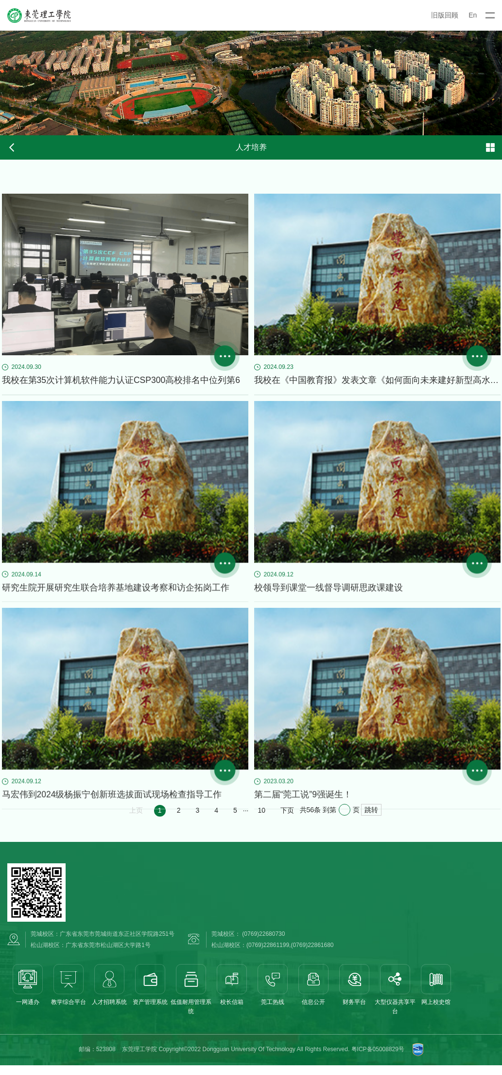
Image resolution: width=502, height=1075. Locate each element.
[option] (251, 83)
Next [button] (497, 83)
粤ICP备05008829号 (377, 1060)
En (472, 15)
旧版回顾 (444, 15)
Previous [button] (5, 83)
